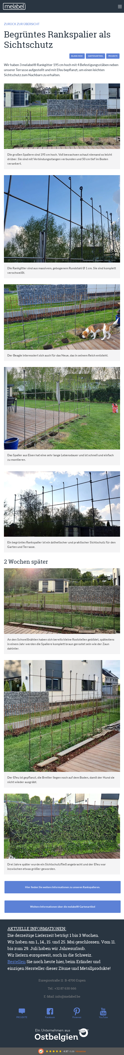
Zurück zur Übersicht (21, 24)
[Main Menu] (120, 6)
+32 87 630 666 (65, 988)
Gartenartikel (95, 56)
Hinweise (81, 1051)
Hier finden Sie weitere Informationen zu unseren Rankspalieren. (62, 887)
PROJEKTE (113, 56)
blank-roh (77, 56)
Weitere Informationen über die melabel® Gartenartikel (62, 906)
